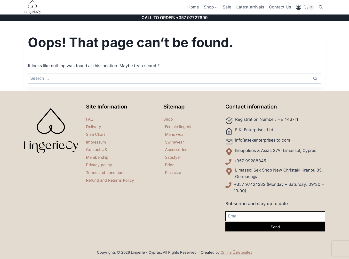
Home (193, 7)
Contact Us (280, 7)
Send (275, 226)
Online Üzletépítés (236, 252)
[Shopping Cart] (309, 7)
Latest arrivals (250, 7)
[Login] (298, 7)
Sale (227, 7)
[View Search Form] (320, 7)
